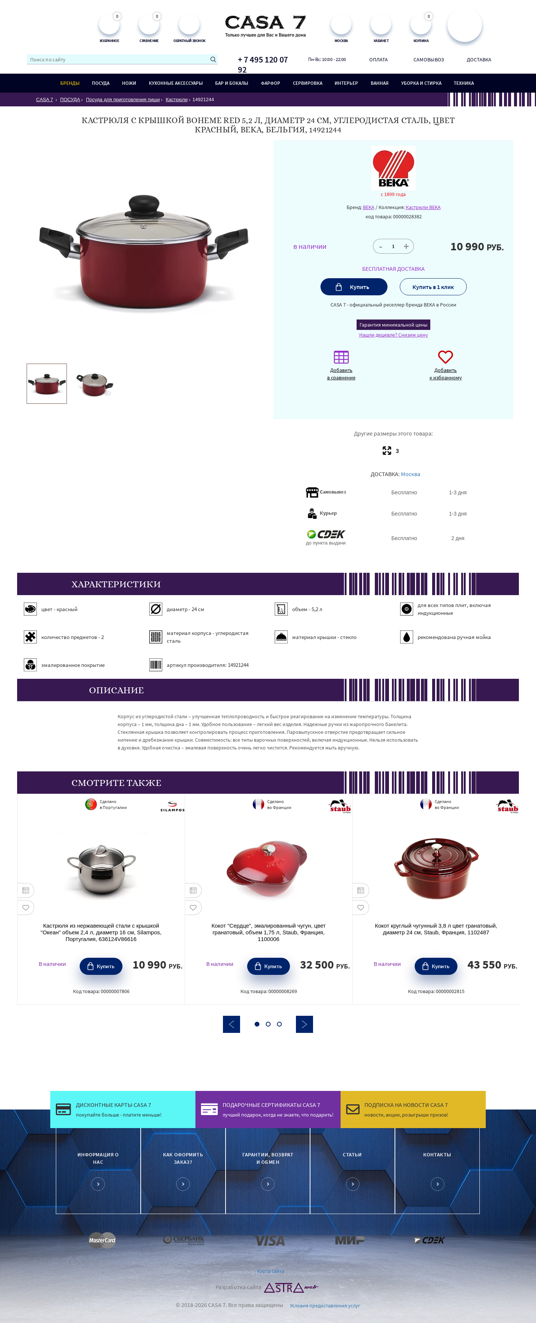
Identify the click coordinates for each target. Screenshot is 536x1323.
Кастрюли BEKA (423, 207)
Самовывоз (429, 59)
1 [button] (257, 1024)
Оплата (378, 59)
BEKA (368, 207)
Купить (359, 286)
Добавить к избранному (446, 369)
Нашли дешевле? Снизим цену (393, 334)
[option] (46, 383)
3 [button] (279, 1024)
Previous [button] (231, 1024)
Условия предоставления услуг (325, 1305)
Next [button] (304, 1024)
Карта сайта (270, 1271)
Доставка (479, 59)
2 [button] (268, 1024)
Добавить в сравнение (341, 369)
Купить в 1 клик (433, 286)
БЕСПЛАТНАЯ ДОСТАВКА (393, 268)
